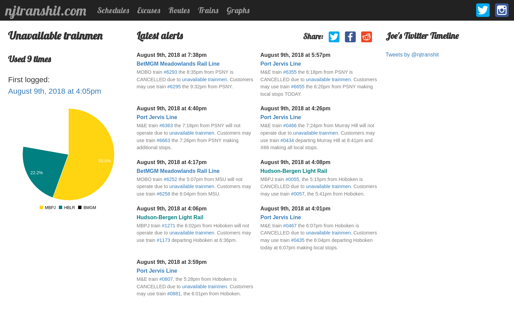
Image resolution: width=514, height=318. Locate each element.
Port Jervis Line (280, 64)
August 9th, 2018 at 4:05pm (54, 91)
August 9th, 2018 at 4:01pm (295, 208)
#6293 (170, 72)
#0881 (174, 293)
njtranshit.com (45, 10)
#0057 (297, 194)
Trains (208, 10)
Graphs (238, 10)
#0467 (290, 225)
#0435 (297, 240)
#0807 (166, 279)
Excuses (148, 10)
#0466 (290, 125)
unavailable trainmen (204, 79)
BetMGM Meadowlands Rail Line (178, 64)
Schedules (113, 10)
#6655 (297, 86)
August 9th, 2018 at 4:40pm (172, 108)
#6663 (163, 140)
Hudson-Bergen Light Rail (293, 171)
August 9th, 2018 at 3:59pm (172, 262)
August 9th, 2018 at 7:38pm (172, 55)
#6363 (166, 125)
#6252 (170, 179)
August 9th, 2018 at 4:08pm (295, 162)
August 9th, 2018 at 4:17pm (172, 162)
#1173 (163, 240)
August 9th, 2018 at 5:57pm (295, 55)
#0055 (292, 179)
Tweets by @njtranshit (412, 55)
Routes (179, 10)
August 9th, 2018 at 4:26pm (295, 108)
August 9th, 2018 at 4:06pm (172, 208)
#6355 (290, 72)
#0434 (287, 140)
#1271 (168, 225)
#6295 (174, 86)
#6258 (163, 194)
